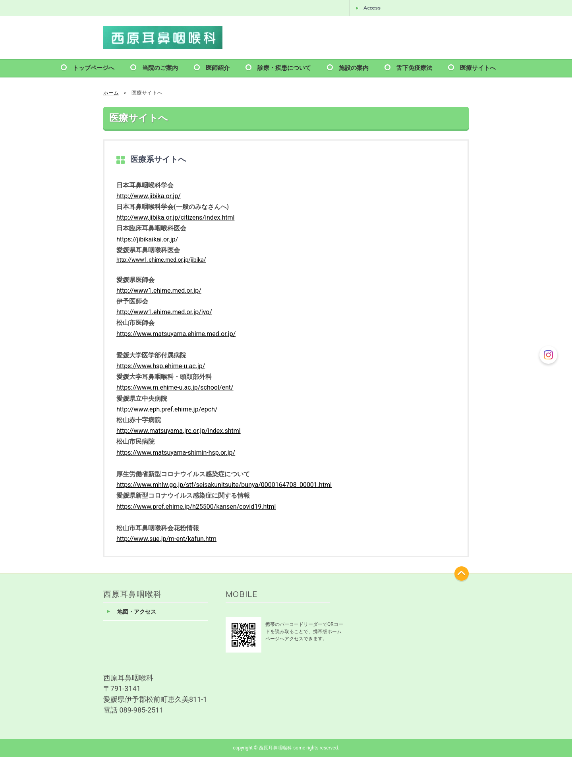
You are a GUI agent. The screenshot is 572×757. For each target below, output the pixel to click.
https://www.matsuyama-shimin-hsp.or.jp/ (175, 452)
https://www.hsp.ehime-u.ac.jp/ (160, 366)
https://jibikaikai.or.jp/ (147, 239)
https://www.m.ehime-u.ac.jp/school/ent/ (175, 387)
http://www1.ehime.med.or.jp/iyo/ (164, 312)
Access (372, 8)
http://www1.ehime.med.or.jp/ (158, 290)
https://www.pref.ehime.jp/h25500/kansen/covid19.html (196, 506)
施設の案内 (354, 67)
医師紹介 (218, 67)
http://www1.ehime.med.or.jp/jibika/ (161, 260)
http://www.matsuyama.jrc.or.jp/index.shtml (178, 431)
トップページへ (93, 67)
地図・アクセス (136, 612)
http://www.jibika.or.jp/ (148, 196)
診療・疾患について (284, 67)
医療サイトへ (478, 67)
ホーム (111, 93)
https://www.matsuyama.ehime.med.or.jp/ (176, 334)
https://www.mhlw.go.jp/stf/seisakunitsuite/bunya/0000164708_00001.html (224, 485)
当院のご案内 (160, 67)
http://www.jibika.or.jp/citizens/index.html (175, 217)
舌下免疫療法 (414, 67)
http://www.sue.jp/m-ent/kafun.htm (166, 539)
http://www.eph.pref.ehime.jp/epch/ (167, 409)
